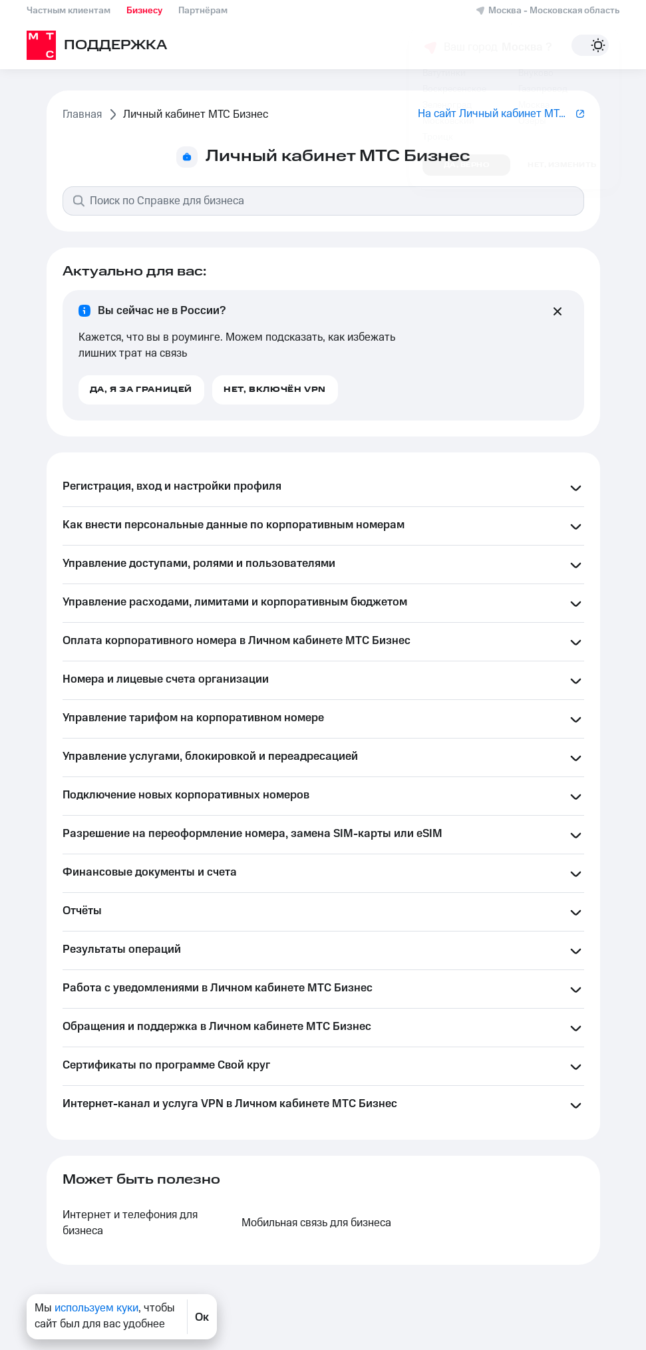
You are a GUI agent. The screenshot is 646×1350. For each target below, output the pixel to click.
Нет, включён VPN (275, 389)
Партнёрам (203, 10)
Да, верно (467, 165)
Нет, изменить (562, 165)
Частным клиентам (68, 10)
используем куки (96, 1308)
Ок (202, 1316)
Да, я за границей (141, 389)
